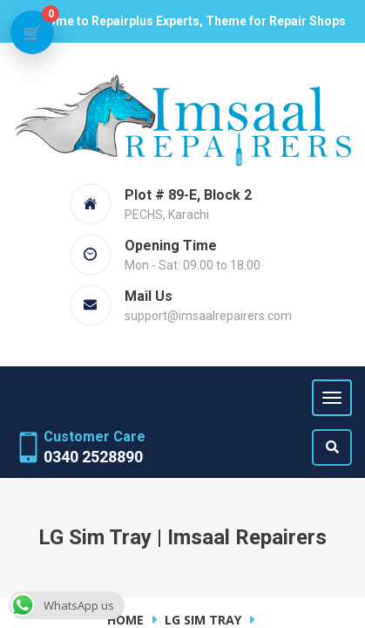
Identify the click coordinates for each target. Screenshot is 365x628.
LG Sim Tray (203, 619)
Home (125, 619)
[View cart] (32, 32)
